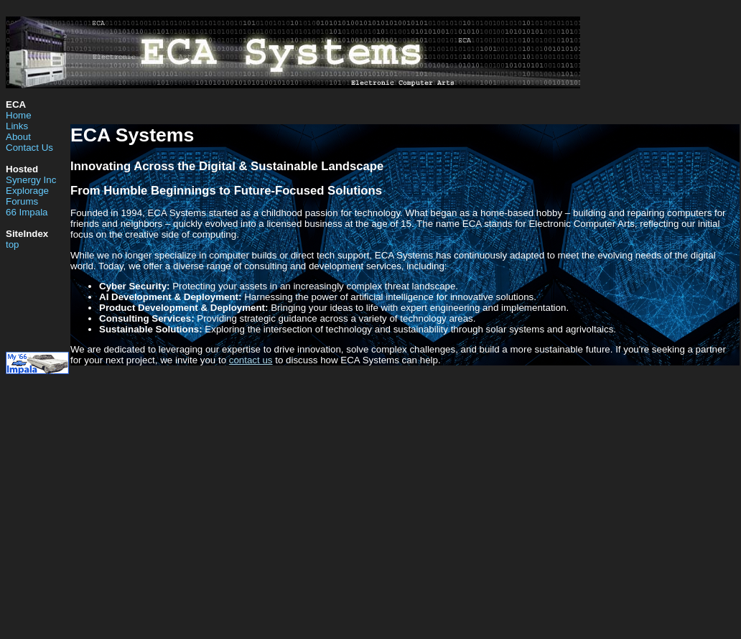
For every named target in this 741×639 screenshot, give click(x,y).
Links (17, 126)
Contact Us (29, 147)
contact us (251, 360)
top (12, 244)
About (18, 136)
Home (19, 115)
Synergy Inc (31, 179)
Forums (22, 201)
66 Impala (27, 212)
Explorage (27, 190)
